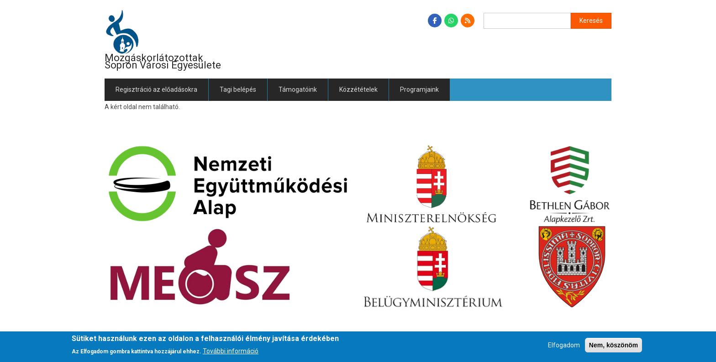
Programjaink (419, 89)
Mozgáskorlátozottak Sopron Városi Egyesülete (163, 61)
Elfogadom (564, 345)
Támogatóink (298, 89)
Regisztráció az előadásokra (156, 89)
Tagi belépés (238, 89)
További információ (230, 351)
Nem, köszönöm (613, 345)
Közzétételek (358, 89)
